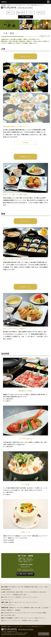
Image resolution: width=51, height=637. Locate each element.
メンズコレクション (16, 620)
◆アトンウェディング (6, 612)
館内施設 (18, 610)
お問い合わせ (40, 12)
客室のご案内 (34, 586)
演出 (13, 615)
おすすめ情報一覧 (34, 592)
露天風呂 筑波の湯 (5, 589)
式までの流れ (8, 615)
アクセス (30, 12)
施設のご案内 (20, 12)
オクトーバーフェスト (32, 602)
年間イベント (10, 12)
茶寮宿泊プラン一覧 (14, 607)
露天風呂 (3, 610)
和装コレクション (5, 620)
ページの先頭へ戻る (43, 633)
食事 (2, 615)
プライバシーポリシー (6, 594)
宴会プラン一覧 (12, 602)
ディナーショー (21, 602)
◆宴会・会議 (4, 602)
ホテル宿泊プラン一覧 (14, 586)
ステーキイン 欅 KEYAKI (15, 597)
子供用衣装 (24, 620)
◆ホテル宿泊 (4, 586)
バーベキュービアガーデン (7, 605)
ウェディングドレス (29, 618)
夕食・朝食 (37, 607)
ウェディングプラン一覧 (32, 612)
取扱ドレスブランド (39, 618)
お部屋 (32, 607)
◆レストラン (4, 597)
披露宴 (44, 612)
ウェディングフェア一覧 (19, 612)
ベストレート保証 (43, 586)
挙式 (40, 612)
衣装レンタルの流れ (33, 620)
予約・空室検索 (24, 586)
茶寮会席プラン (10, 610)
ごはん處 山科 (45, 607)
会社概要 (3, 592)
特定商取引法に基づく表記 (19, 594)
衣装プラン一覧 (19, 618)
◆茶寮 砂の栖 (4, 607)
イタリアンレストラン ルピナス (29, 597)
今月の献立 (25, 142)
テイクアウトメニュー (6, 599)
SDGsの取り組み (11, 592)
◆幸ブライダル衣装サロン (7, 618)
